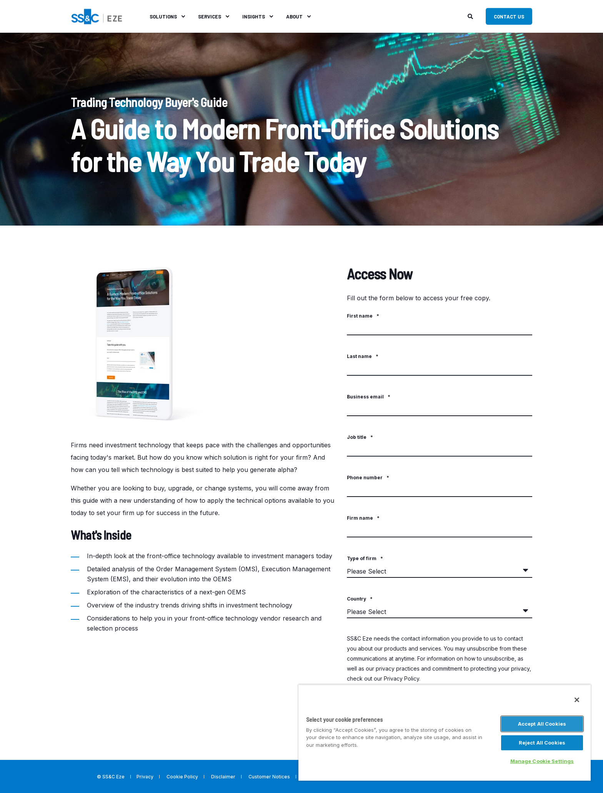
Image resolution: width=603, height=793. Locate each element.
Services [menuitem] (209, 16)
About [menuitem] (294, 16)
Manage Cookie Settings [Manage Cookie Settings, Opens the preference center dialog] (542, 761)
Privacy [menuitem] (145, 777)
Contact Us (509, 16)
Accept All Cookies (542, 724)
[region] (444, 732)
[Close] (576, 699)
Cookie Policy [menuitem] (182, 777)
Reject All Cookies (542, 742)
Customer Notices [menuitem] (269, 777)
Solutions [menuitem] (163, 16)
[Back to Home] (97, 15)
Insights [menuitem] (253, 16)
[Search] (471, 15)
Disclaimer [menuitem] (223, 777)
